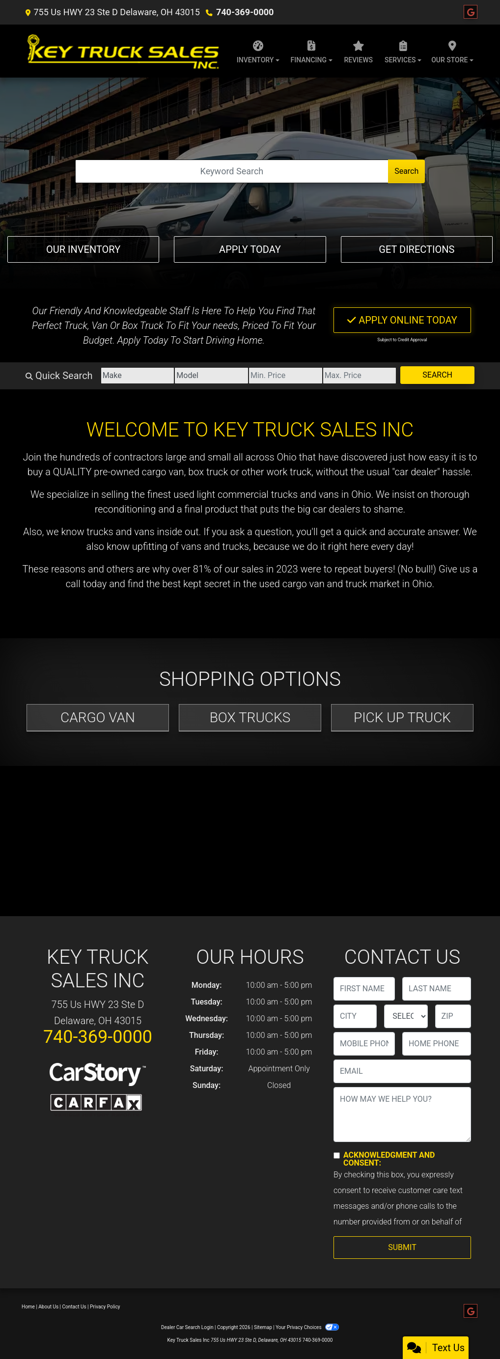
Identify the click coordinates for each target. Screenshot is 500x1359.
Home (28, 1306)
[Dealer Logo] (122, 51)
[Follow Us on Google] (470, 12)
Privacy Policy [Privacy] (105, 1306)
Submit (402, 1247)
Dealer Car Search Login (187, 1327)
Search (406, 171)
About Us (48, 1306)
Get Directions (416, 249)
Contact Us (74, 1306)
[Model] (211, 375)
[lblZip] (453, 1016)
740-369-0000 (245, 12)
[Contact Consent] (336, 1155)
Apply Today (250, 249)
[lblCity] (355, 1016)
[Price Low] (286, 375)
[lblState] (405, 1016)
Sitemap (263, 1327)
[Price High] (360, 375)
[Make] (138, 375)
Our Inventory (83, 249)
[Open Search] (232, 171)
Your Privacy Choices (307, 1327)
